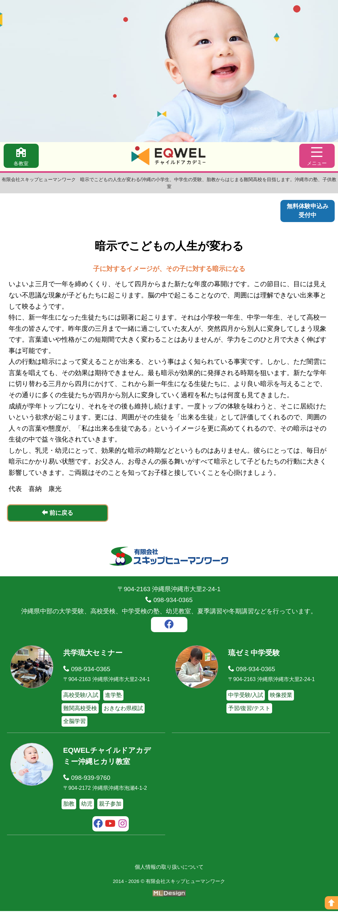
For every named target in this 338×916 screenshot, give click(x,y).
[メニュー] (316, 156)
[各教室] (22, 156)
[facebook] (169, 630)
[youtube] (110, 829)
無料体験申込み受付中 (306, 211)
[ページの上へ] (331, 902)
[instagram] (123, 829)
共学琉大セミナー (94, 657)
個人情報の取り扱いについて (169, 871)
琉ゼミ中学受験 (255, 657)
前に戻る (57, 517)
